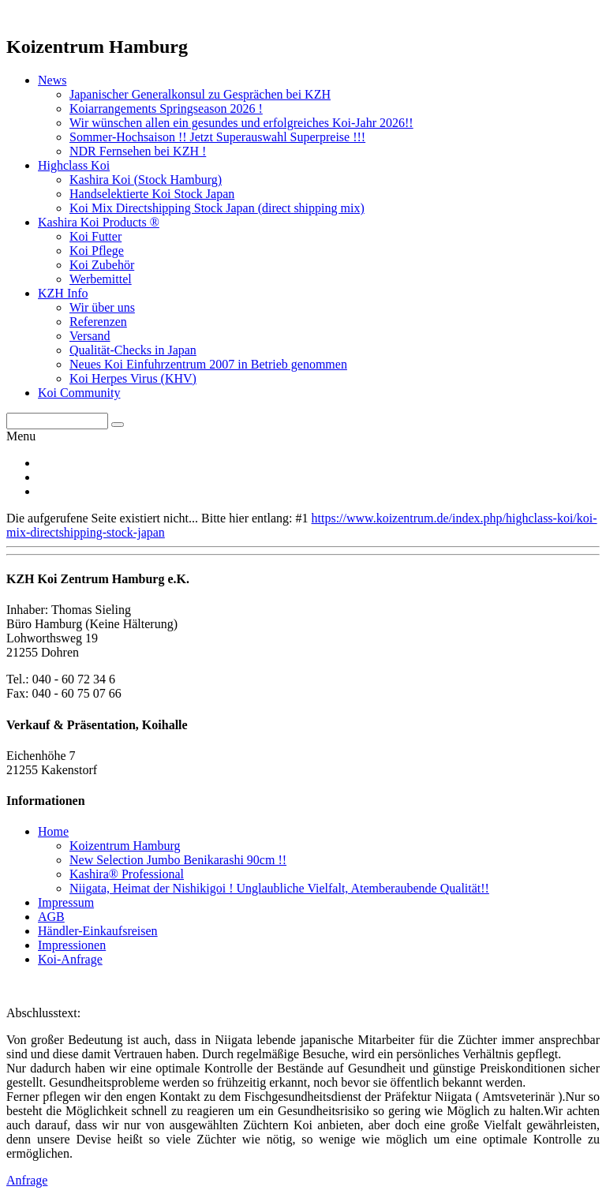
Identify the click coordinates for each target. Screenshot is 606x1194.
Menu (21, 436)
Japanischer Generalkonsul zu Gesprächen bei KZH (200, 94)
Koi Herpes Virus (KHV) (132, 378)
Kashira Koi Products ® (98, 222)
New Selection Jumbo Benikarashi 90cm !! (177, 859)
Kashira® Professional (126, 874)
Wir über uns (102, 307)
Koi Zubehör (101, 264)
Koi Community (79, 392)
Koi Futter (95, 236)
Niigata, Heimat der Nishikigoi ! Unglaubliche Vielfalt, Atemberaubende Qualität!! (279, 888)
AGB (51, 916)
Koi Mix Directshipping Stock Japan (217, 208)
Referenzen (98, 321)
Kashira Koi (145, 179)
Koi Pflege (96, 250)
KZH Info (63, 293)
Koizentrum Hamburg (125, 845)
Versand (89, 335)
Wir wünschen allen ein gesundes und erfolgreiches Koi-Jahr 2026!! (241, 122)
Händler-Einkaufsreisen (98, 931)
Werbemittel (100, 279)
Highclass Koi (74, 165)
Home (53, 831)
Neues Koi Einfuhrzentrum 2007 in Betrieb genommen (208, 364)
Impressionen (72, 945)
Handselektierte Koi (151, 193)
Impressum (66, 902)
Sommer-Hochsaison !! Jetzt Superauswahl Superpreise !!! (217, 137)
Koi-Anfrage (70, 959)
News (52, 80)
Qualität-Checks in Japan (132, 350)
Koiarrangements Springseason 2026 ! (166, 108)
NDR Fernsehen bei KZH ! (137, 151)
